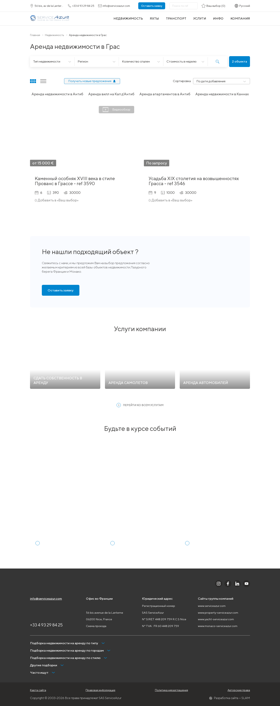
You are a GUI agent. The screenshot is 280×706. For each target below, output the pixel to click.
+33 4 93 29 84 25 (46, 624)
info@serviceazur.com (46, 598)
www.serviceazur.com (212, 605)
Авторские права (239, 690)
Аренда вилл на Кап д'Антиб (111, 94)
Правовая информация (100, 690)
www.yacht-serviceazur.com (216, 619)
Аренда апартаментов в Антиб (164, 94)
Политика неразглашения (171, 690)
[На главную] (49, 18)
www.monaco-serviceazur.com (217, 626)
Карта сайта (38, 690)
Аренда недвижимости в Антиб (57, 94)
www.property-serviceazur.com (218, 612)
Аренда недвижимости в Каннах (222, 94)
